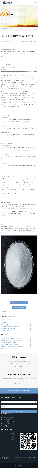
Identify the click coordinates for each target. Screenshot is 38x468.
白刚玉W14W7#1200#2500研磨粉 (8, 342)
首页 (2, 28)
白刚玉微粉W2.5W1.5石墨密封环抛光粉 (10, 344)
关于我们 (12, 433)
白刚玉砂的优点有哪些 (6, 320)
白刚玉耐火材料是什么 (19, 307)
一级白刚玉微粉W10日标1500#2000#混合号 (11, 338)
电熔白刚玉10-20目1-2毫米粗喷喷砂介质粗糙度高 (12, 346)
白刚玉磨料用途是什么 (6, 330)
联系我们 (12, 441)
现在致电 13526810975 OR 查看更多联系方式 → (19, 390)
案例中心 (12, 437)
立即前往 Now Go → (19, 366)
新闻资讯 (6, 28)
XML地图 (5, 458)
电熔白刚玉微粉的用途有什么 (19, 302)
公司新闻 (11, 28)
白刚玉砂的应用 (4, 322)
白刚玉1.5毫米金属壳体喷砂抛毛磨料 (9, 348)
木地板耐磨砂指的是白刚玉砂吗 (8, 328)
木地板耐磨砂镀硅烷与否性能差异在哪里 (10, 326)
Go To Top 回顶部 (19, 465)
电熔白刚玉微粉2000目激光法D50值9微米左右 (11, 340)
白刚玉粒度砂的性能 (5, 324)
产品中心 (12, 435)
